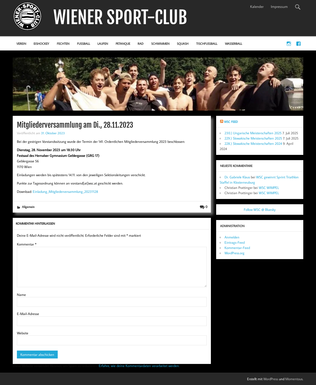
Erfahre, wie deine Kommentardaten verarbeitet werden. (139, 366)
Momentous (294, 379)
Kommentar (26, 244)
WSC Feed (231, 122)
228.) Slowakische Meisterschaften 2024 (253, 143)
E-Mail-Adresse (28, 313)
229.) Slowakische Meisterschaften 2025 (253, 138)
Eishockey (41, 43)
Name (21, 294)
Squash (183, 43)
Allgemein (28, 207)
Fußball (83, 43)
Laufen (102, 43)
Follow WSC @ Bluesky (260, 209)
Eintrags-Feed (234, 242)
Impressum (279, 6)
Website (22, 333)
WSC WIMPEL (269, 187)
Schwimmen (160, 43)
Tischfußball (206, 43)
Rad (141, 43)
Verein (21, 43)
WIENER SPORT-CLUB (120, 17)
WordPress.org (234, 253)
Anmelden (231, 237)
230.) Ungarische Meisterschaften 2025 (253, 133)
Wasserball (233, 43)
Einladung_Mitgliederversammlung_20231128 (65, 191)
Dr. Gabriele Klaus (237, 177)
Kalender (257, 6)
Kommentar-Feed (237, 247)
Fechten (63, 43)
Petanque (123, 43)
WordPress (270, 379)
